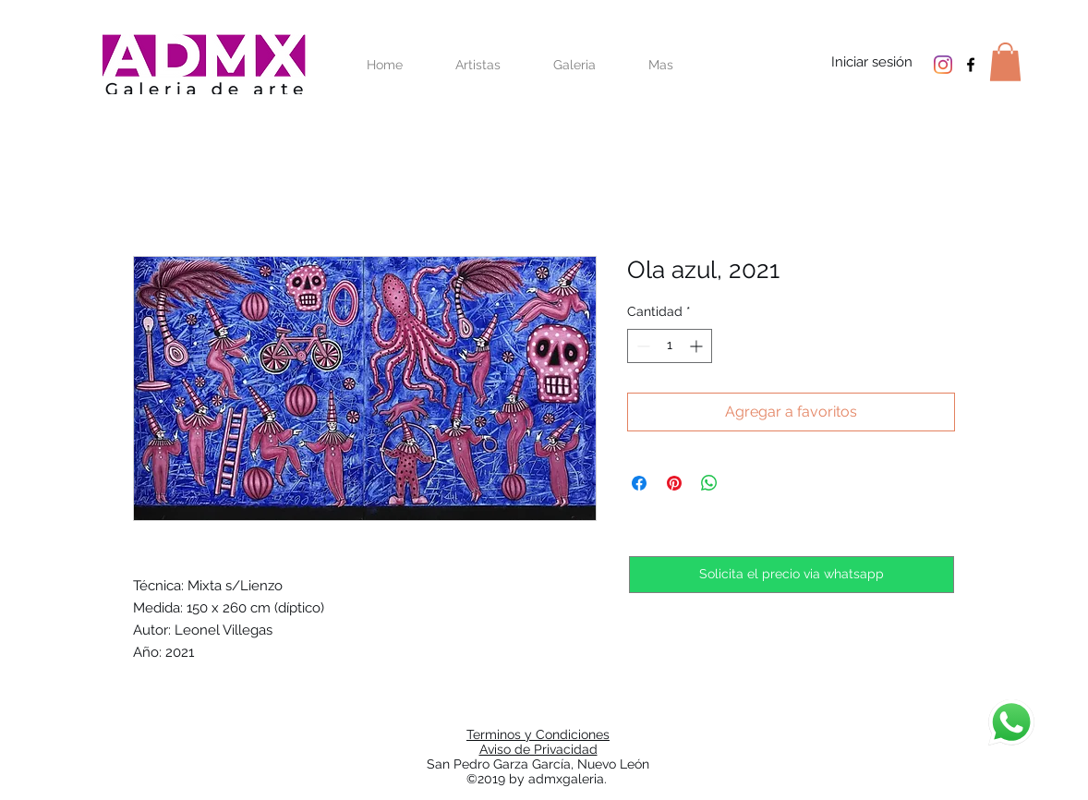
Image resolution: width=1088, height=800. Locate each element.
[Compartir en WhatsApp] (709, 483)
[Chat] (1011, 722)
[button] (1005, 61)
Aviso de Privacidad (538, 749)
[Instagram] (943, 64)
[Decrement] (641, 346)
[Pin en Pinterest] (674, 483)
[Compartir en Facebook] (639, 483)
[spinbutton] (669, 346)
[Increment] (697, 346)
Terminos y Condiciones (538, 734)
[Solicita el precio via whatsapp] (791, 574)
